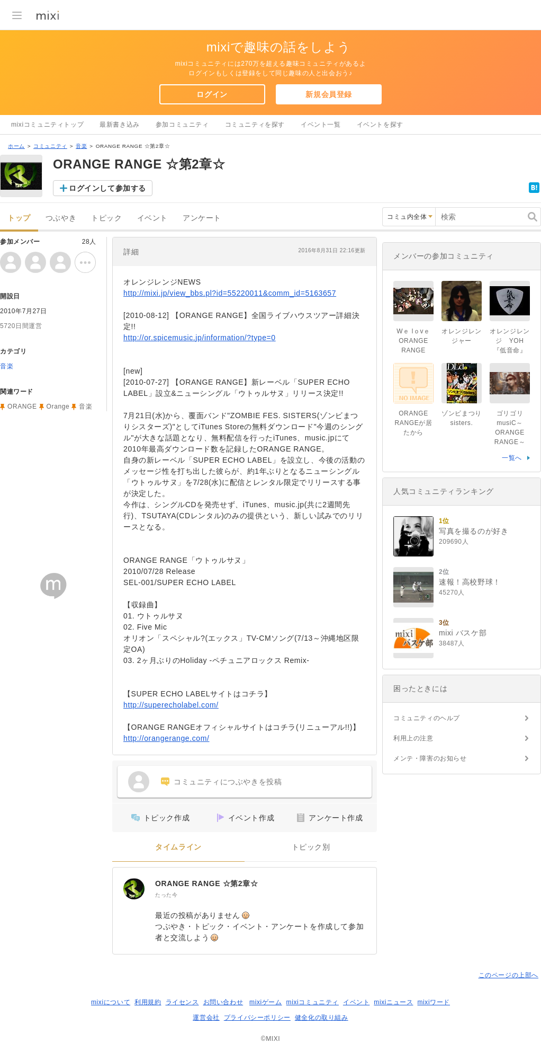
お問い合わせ (223, 1002)
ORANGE (22, 406)
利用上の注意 (413, 738)
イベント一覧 (321, 124)
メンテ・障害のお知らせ (430, 758)
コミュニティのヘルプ (426, 718)
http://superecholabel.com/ (171, 705)
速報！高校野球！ (470, 582)
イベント (152, 218)
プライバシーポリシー (257, 1017)
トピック (106, 218)
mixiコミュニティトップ (47, 124)
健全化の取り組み (321, 1017)
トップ (19, 218)
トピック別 (311, 847)
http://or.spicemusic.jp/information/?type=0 (199, 337)
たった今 (166, 895)
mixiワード (433, 1002)
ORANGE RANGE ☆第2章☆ (206, 883)
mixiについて (110, 1002)
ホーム (16, 146)
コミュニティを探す (255, 124)
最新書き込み (120, 124)
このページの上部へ (508, 975)
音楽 (81, 146)
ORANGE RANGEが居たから (413, 423)
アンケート (202, 218)
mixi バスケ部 (462, 633)
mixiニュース (393, 1002)
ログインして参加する (107, 188)
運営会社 (206, 1017)
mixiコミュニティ (312, 1002)
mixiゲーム (265, 1002)
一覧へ (512, 458)
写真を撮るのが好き (473, 531)
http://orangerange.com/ (166, 738)
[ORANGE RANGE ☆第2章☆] (134, 888)
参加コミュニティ (182, 124)
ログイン (211, 94)
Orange (58, 406)
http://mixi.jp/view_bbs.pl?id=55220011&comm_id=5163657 (229, 293)
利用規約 (147, 1002)
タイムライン (178, 847)
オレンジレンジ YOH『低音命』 (510, 341)
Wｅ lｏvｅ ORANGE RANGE (413, 341)
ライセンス (182, 1002)
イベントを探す (380, 124)
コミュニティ (50, 146)
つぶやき (61, 218)
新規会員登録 (328, 94)
